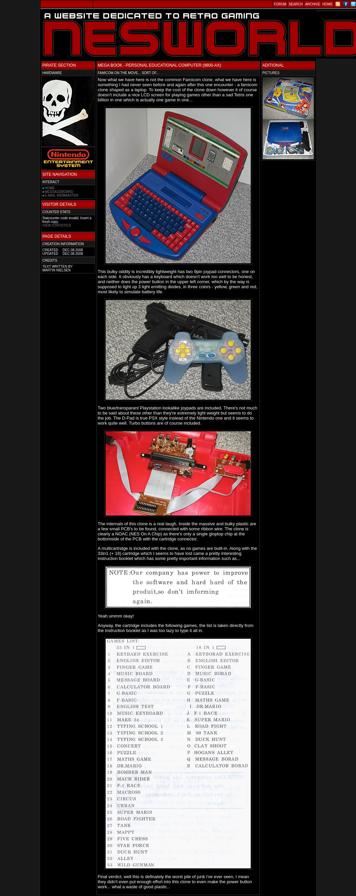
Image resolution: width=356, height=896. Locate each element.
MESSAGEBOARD (59, 192)
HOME (50, 188)
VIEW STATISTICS (57, 225)
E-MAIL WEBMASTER (61, 195)
